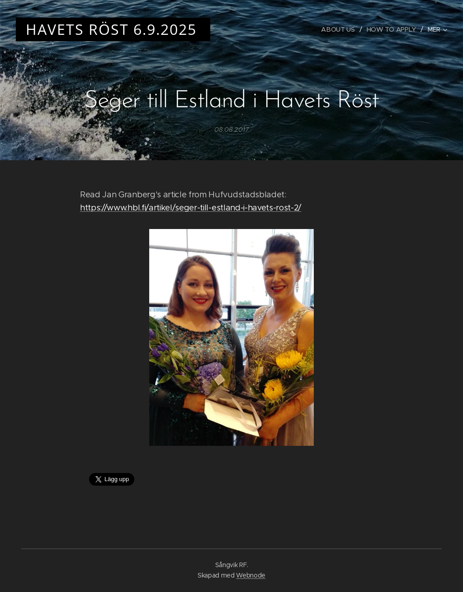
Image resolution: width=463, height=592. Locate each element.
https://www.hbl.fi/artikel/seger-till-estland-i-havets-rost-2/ (190, 208)
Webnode (250, 575)
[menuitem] (339, 29)
